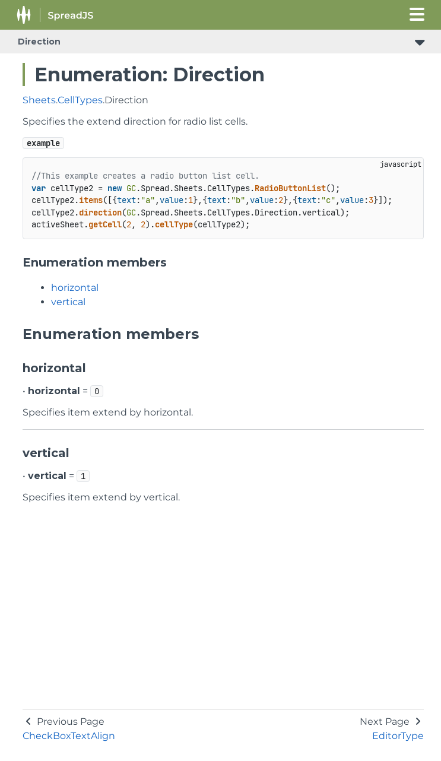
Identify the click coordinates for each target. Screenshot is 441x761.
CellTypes (80, 100)
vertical (68, 301)
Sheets (39, 100)
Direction (39, 41)
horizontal (75, 287)
